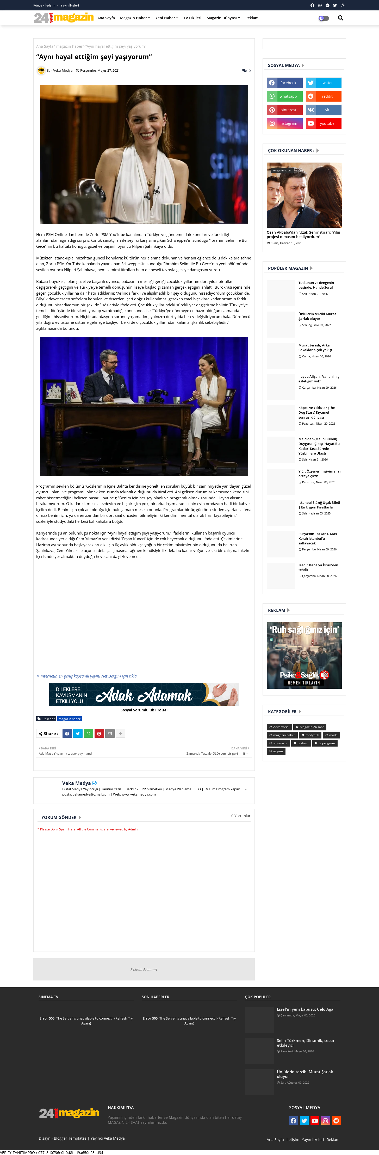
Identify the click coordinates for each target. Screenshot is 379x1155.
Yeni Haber (165, 17)
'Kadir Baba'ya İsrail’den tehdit (318, 567)
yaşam (278, 751)
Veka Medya (76, 783)
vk (327, 109)
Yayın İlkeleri (70, 5)
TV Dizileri (192, 17)
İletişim (293, 1139)
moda (333, 735)
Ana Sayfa (106, 17)
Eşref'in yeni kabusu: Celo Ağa (305, 1009)
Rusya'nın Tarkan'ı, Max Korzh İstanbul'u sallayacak (318, 538)
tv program (327, 743)
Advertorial (281, 727)
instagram (288, 123)
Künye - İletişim (44, 5)
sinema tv (280, 743)
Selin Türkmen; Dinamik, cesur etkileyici (305, 1042)
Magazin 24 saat (312, 727)
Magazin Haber (133, 17)
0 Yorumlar (241, 815)
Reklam (251, 17)
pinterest (288, 109)
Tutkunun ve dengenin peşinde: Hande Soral (316, 285)
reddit (327, 96)
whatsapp (288, 96)
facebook (288, 82)
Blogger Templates (70, 1138)
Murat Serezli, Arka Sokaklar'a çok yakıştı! (316, 347)
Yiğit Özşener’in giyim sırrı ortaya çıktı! (320, 473)
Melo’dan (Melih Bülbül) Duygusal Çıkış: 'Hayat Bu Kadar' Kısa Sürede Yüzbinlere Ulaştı (319, 446)
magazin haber (69, 46)
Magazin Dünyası (222, 17)
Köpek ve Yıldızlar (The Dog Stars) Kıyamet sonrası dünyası (317, 412)
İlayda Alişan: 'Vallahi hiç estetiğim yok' (319, 378)
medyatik (312, 735)
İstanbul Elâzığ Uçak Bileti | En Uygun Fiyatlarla (319, 505)
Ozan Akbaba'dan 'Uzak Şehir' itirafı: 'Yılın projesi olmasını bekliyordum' (303, 234)
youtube (327, 123)
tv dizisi (303, 743)
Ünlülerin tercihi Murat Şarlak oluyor (317, 316)
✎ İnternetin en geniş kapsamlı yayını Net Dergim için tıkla (86, 676)
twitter (327, 82)
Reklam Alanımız (144, 969)
